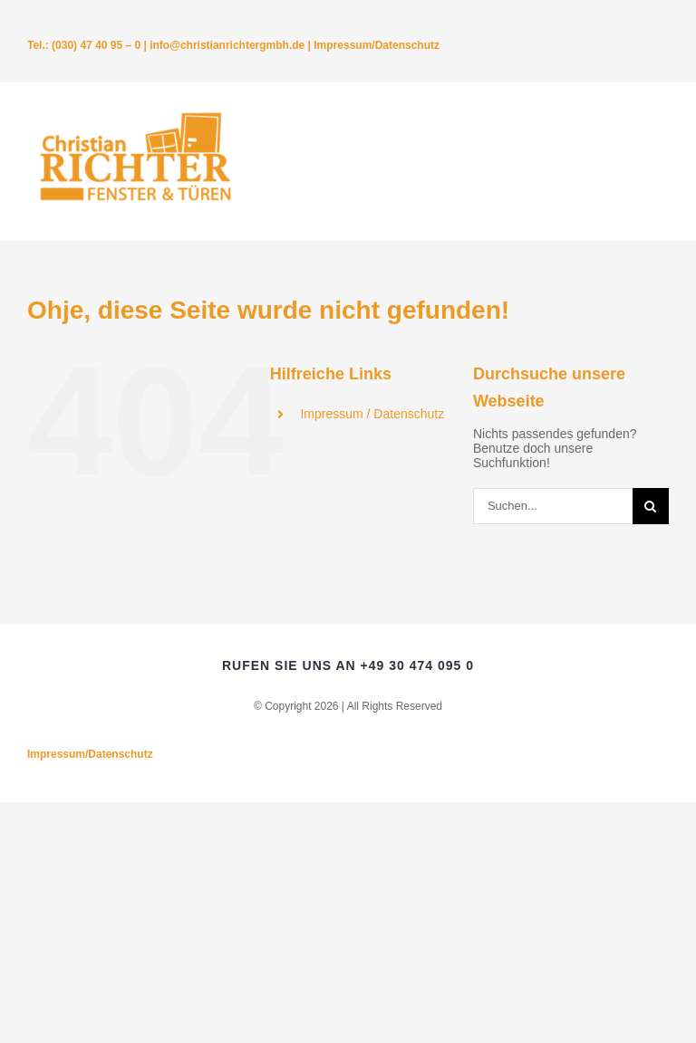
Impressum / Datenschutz (372, 414)
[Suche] (651, 506)
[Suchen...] (553, 506)
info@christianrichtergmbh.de (227, 45)
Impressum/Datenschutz (377, 45)
